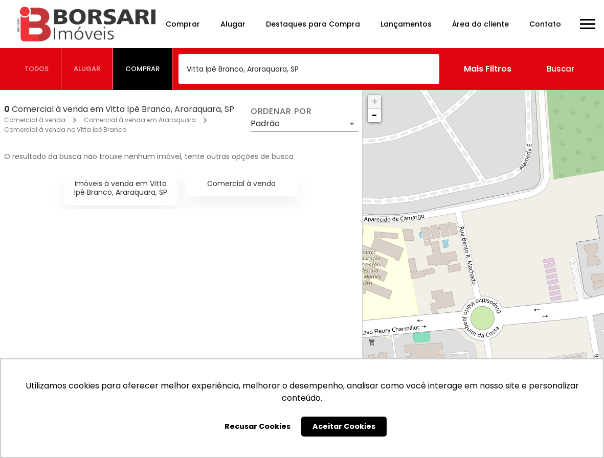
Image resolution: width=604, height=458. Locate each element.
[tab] (36, 69)
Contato (545, 24)
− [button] (374, 115)
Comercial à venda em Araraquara (140, 120)
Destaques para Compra (313, 24)
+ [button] (374, 101)
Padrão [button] (265, 123)
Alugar (232, 24)
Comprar (183, 24)
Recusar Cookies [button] (257, 426)
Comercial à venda (34, 120)
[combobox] (308, 69)
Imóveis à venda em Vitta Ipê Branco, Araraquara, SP (120, 187)
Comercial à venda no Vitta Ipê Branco (65, 129)
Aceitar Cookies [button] (343, 426)
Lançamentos (406, 24)
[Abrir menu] (587, 24)
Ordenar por (281, 111)
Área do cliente (480, 24)
